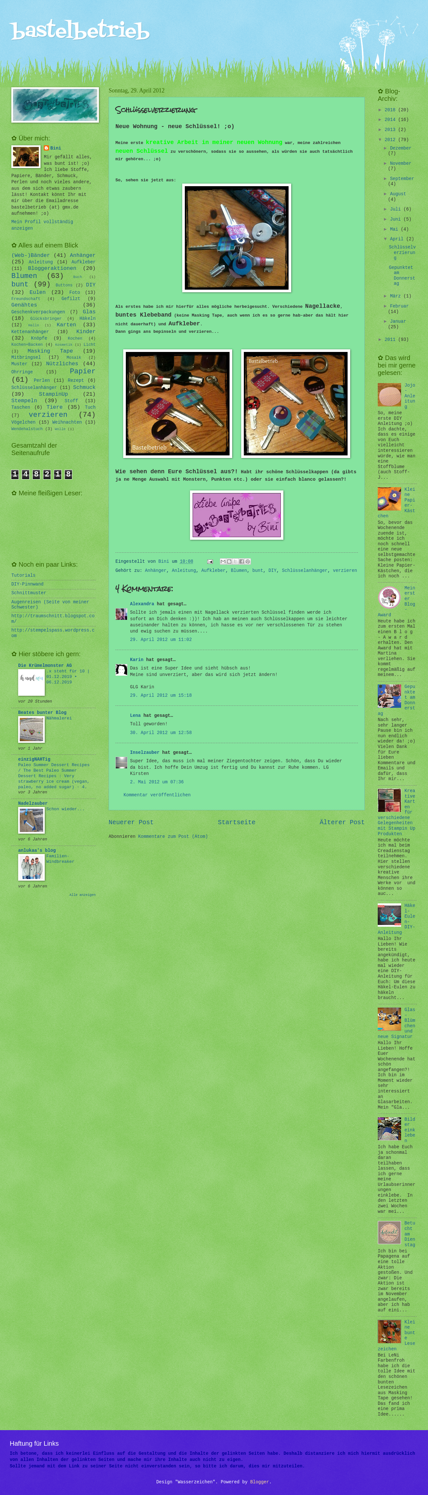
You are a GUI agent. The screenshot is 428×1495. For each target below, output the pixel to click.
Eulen (38, 292)
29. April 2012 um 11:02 (161, 639)
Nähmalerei (59, 718)
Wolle (60, 429)
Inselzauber (145, 752)
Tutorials (23, 575)
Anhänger (155, 570)
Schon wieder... (65, 809)
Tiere (55, 407)
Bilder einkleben (410, 1130)
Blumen (239, 570)
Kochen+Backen (27, 345)
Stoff (71, 401)
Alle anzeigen (82, 895)
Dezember (400, 148)
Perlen (42, 380)
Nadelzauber (33, 803)
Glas (89, 312)
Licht (90, 345)
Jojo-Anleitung (410, 396)
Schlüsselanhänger (304, 570)
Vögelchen (23, 422)
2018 (391, 110)
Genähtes (24, 305)
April (398, 239)
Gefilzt (71, 298)
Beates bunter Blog (42, 712)
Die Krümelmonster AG (45, 665)
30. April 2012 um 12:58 (161, 732)
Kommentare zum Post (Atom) (173, 836)
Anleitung (184, 570)
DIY (272, 570)
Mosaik (74, 358)
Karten (66, 325)
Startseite (237, 822)
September (402, 178)
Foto (74, 292)
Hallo (33, 325)
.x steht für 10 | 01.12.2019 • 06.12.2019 (68, 677)
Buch (77, 277)
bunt (257, 570)
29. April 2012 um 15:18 (161, 695)
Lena (135, 715)
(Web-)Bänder (30, 255)
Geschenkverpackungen (38, 312)
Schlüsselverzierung (402, 252)
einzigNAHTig (34, 759)
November (400, 163)
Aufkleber (213, 570)
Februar (399, 306)
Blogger (259, 1482)
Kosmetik (63, 345)
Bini (55, 148)
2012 (391, 140)
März (396, 296)
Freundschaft (25, 299)
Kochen (75, 338)
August (398, 194)
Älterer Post (342, 822)
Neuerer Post (131, 822)
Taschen (20, 407)
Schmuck (84, 387)
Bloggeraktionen (52, 268)
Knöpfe (39, 338)
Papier (83, 372)
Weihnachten (67, 422)
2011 (391, 339)
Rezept (76, 380)
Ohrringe (22, 372)
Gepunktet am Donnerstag (402, 275)
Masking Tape (50, 351)
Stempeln (24, 401)
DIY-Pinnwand (27, 584)
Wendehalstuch (27, 429)
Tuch (90, 407)
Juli (396, 209)
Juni (396, 219)
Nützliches (62, 364)
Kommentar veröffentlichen (157, 795)
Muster (19, 364)
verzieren (345, 570)
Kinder (86, 332)
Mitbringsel (26, 357)
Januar (398, 321)
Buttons (64, 285)
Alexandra (142, 604)
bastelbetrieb (80, 31)
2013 (391, 129)
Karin (136, 659)
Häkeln (87, 318)
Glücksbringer (46, 319)
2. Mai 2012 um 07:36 (157, 782)
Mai (395, 229)
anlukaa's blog (37, 850)
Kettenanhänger (30, 332)
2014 (391, 119)
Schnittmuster (28, 593)
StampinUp (53, 394)
